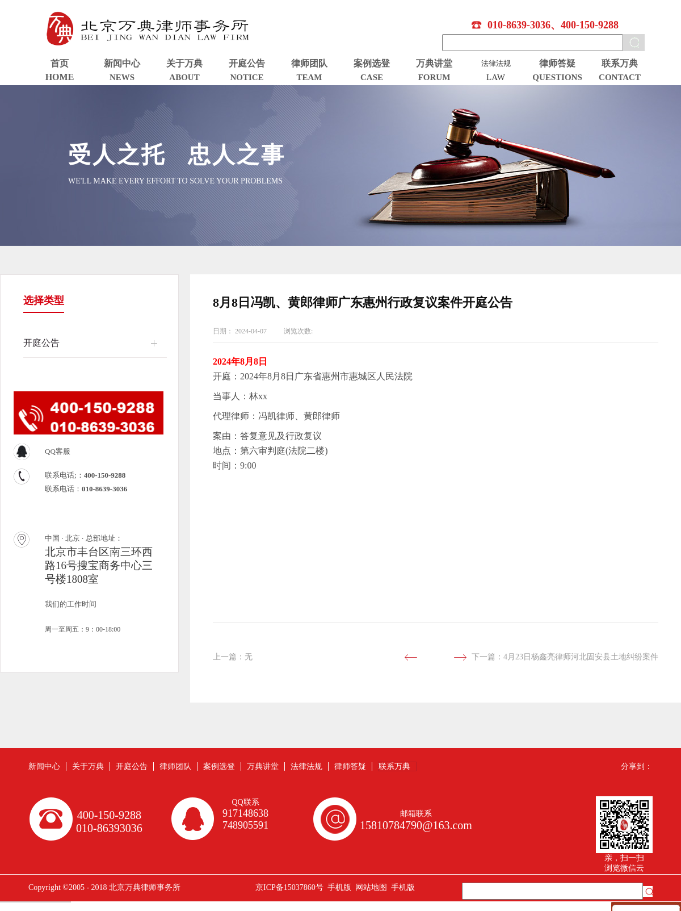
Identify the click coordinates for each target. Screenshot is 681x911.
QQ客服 (57, 451)
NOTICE (246, 77)
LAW (495, 77)
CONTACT (620, 77)
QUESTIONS (557, 77)
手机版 (337, 887)
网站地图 (369, 887)
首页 (60, 63)
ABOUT (184, 77)
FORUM (434, 77)
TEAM (309, 77)
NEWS (122, 77)
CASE (371, 77)
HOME (59, 77)
